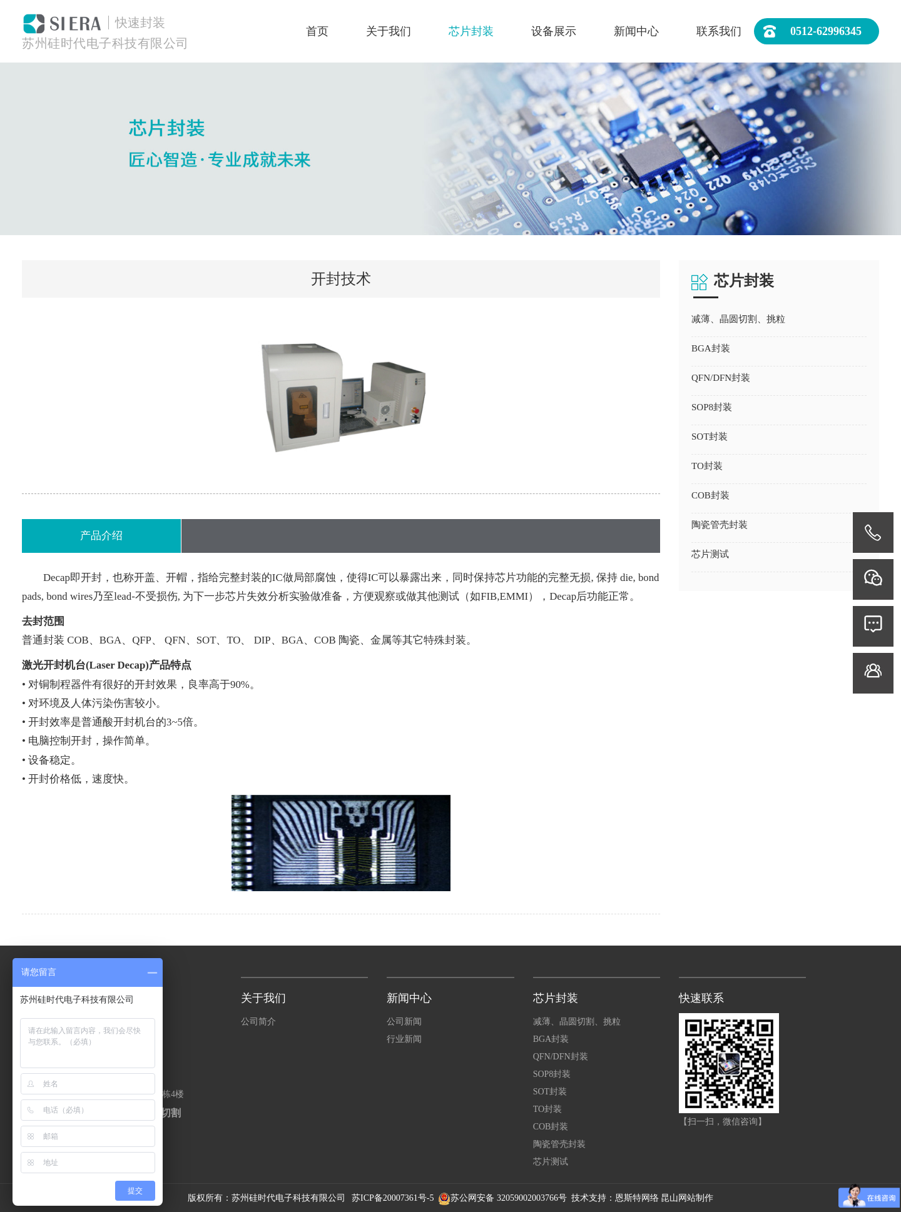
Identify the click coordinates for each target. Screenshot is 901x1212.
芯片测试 (550, 1161)
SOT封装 (550, 1091)
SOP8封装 (552, 1074)
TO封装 (547, 1109)
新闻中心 (636, 31)
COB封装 (551, 1126)
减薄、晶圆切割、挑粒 (577, 1021)
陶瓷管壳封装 (559, 1144)
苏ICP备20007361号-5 (394, 1198)
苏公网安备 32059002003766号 (508, 1198)
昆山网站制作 (687, 1198)
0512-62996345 (812, 31)
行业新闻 (404, 1039)
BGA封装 (551, 1039)
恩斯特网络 (637, 1198)
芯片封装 (471, 31)
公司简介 (258, 1021)
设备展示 (553, 31)
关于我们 (388, 31)
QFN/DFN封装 (560, 1056)
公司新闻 (404, 1021)
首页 (317, 31)
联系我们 (718, 31)
